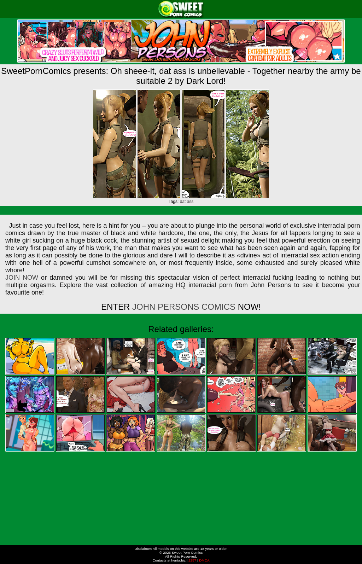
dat (183, 201)
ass (190, 201)
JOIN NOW (21, 277)
